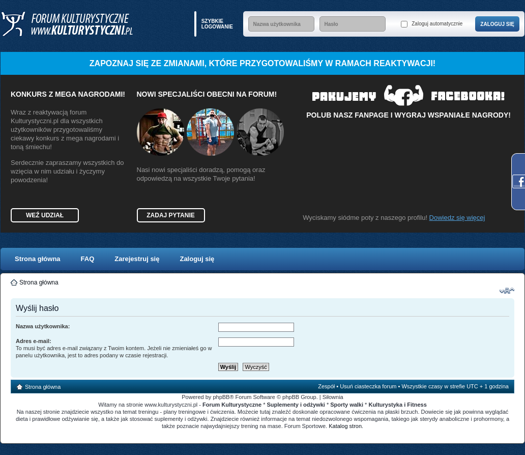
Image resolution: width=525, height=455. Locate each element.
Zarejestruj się (136, 259)
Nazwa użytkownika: (43, 326)
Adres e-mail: (33, 341)
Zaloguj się (197, 259)
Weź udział (45, 215)
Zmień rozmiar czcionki (507, 290)
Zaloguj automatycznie (431, 24)
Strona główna (38, 259)
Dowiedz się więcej (457, 217)
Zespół (326, 386)
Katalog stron (345, 426)
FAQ (88, 259)
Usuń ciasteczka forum (368, 386)
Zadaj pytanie (170, 215)
